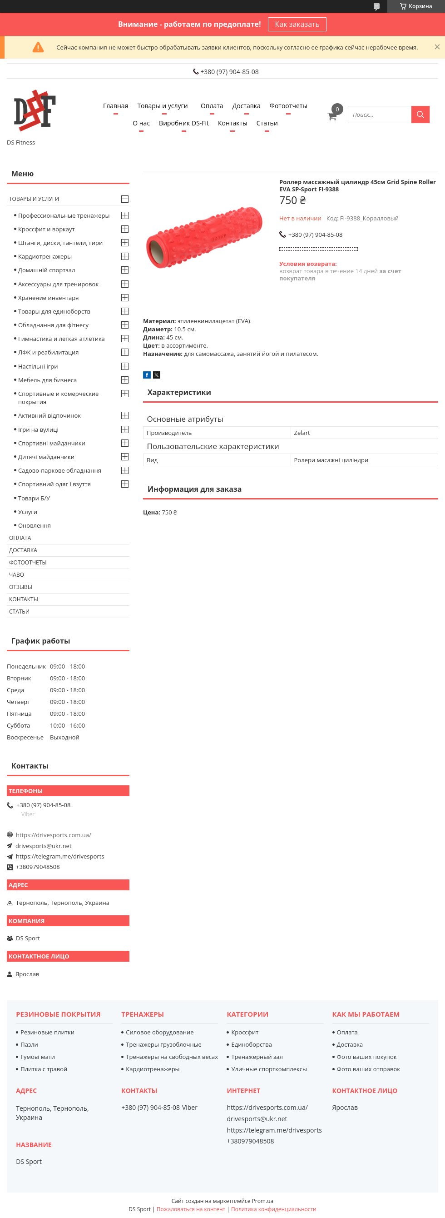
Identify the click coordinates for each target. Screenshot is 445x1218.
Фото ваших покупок (367, 1057)
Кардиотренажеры (45, 256)
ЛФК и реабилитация (48, 352)
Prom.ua (263, 1201)
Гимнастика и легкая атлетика (61, 338)
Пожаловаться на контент (191, 1209)
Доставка (246, 105)
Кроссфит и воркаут (46, 229)
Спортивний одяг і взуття (54, 484)
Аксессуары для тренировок (58, 284)
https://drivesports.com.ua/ (53, 835)
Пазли (29, 1044)
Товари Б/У (34, 498)
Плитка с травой (43, 1069)
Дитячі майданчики (46, 457)
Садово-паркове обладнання (59, 470)
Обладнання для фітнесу (53, 325)
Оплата (212, 105)
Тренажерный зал (256, 1057)
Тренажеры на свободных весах (172, 1057)
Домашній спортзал (46, 270)
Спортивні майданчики (51, 443)
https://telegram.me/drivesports (60, 856)
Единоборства (251, 1044)
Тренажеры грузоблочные (164, 1044)
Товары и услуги (162, 105)
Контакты (232, 123)
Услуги (27, 512)
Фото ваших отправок (368, 1069)
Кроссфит (244, 1032)
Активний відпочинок (49, 415)
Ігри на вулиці (38, 429)
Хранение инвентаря (48, 298)
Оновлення (34, 525)
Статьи (267, 123)
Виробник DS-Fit (184, 123)
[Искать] (420, 114)
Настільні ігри (38, 366)
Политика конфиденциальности (273, 1209)
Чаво (16, 575)
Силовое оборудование (159, 1032)
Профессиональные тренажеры (63, 215)
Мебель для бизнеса (47, 380)
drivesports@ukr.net (43, 845)
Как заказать (297, 24)
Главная (116, 105)
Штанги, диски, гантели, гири (60, 243)
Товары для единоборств (54, 311)
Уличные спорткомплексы (269, 1069)
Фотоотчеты (288, 105)
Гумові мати (37, 1057)
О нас (141, 123)
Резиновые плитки (47, 1032)
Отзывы (20, 587)
